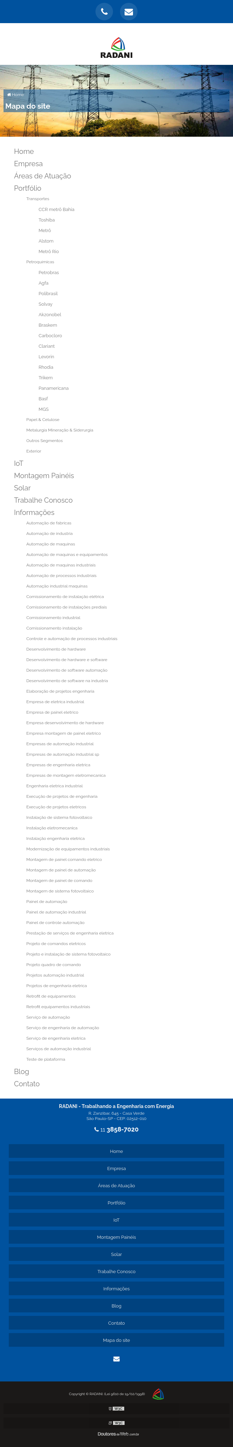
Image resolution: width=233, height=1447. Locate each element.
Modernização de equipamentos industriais (68, 849)
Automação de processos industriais (61, 575)
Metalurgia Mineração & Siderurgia (59, 430)
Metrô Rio (49, 251)
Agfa (43, 283)
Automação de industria (49, 533)
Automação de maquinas (50, 544)
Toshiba (47, 220)
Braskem (48, 325)
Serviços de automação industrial (58, 1048)
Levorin (46, 356)
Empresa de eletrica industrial (55, 701)
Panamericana (54, 388)
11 (116, 1129)
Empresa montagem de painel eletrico (63, 733)
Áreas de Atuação (42, 176)
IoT (19, 463)
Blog (21, 1071)
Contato (27, 1084)
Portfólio (27, 188)
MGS (44, 409)
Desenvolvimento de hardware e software (66, 659)
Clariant (47, 346)
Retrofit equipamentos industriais (58, 1006)
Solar (22, 488)
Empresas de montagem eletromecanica (66, 775)
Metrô (45, 230)
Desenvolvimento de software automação (66, 670)
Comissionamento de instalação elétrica (65, 596)
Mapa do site (116, 1340)
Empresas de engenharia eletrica (58, 764)
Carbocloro (50, 335)
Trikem (46, 377)
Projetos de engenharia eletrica (56, 985)
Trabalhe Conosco (43, 500)
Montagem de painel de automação (61, 870)
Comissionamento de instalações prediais (66, 607)
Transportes (37, 198)
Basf (43, 398)
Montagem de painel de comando (59, 880)
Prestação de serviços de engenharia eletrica (70, 933)
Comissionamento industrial (53, 617)
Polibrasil (48, 293)
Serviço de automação (48, 1017)
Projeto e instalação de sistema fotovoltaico (68, 954)
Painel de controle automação (55, 922)
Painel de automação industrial (56, 912)
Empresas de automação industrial (60, 743)
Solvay (46, 304)
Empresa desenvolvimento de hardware (65, 722)
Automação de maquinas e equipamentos (67, 554)
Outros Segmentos (44, 440)
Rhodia (46, 367)
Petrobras (49, 272)
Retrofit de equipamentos (50, 996)
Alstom (46, 241)
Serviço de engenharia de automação (62, 1027)
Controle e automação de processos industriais (72, 638)
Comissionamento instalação (54, 628)
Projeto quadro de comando (53, 964)
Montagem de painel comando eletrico (64, 859)
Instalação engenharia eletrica (55, 838)
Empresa (28, 163)
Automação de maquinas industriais (61, 565)
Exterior (33, 451)
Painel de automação (46, 901)
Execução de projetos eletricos (56, 806)
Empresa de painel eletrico (52, 712)
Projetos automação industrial (55, 975)
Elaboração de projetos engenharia (60, 691)
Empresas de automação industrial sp (62, 754)
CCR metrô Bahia (56, 209)
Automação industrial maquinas (56, 586)
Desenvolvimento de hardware (56, 649)
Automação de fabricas (48, 523)
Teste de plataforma (45, 1059)
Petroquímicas (40, 261)
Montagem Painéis (44, 475)
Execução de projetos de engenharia (62, 796)
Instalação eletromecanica (52, 828)
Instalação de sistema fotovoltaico (59, 817)
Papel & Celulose (42, 419)
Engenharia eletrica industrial (54, 785)
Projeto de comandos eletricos (56, 943)
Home (24, 151)
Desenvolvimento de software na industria (67, 680)
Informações (34, 512)
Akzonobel (50, 314)
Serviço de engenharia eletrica (56, 1038)
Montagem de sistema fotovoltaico (60, 891)
